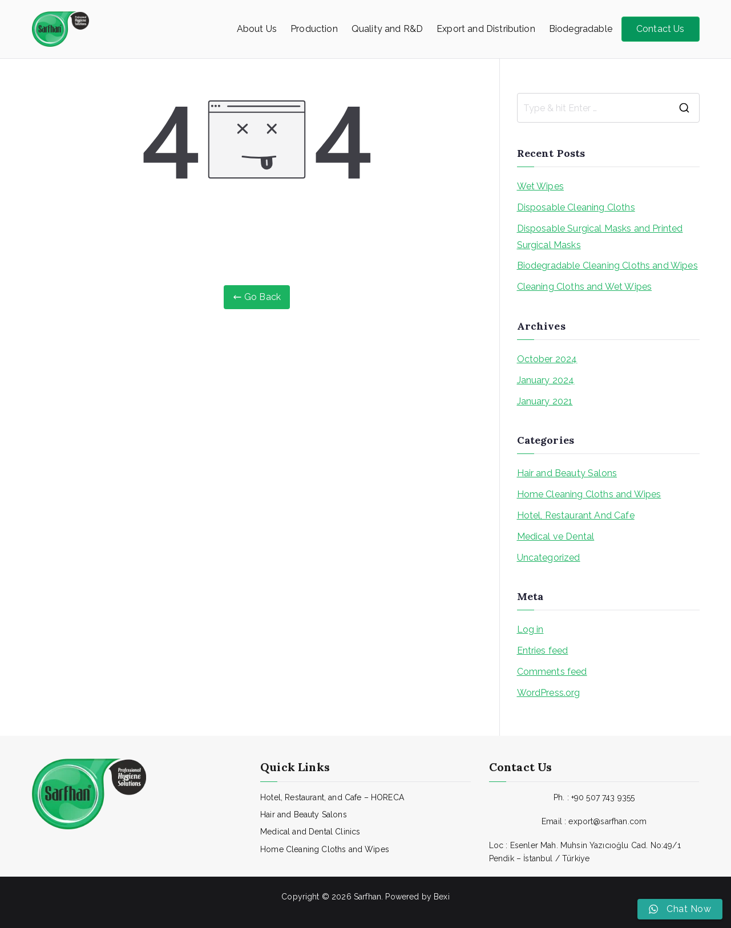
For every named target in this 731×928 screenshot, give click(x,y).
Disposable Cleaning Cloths (576, 207)
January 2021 (545, 401)
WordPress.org (548, 692)
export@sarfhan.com (607, 821)
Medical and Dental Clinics (310, 831)
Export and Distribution (486, 28)
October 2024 (547, 359)
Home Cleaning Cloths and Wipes (589, 494)
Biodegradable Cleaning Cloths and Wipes (607, 265)
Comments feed (552, 671)
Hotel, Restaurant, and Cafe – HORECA (332, 797)
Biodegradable (580, 28)
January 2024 (546, 380)
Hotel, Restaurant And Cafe (576, 515)
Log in (530, 629)
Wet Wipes (540, 186)
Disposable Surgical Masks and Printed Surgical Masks (600, 236)
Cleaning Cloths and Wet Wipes (584, 286)
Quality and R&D (387, 28)
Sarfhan (367, 896)
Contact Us (660, 28)
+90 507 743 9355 (603, 797)
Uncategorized (548, 557)
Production (314, 28)
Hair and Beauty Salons (567, 473)
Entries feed (542, 650)
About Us (257, 28)
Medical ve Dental (556, 536)
